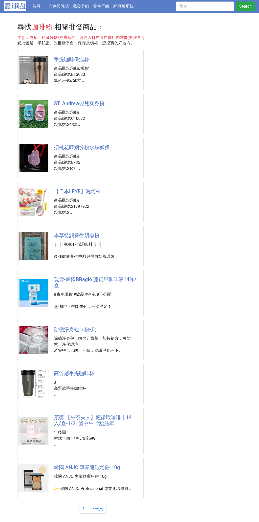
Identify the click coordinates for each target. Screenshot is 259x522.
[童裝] (205, 6)
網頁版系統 (123, 6)
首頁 (39, 6)
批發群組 (81, 6)
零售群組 (101, 6)
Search (245, 6)
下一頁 (97, 508)
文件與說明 (59, 6)
